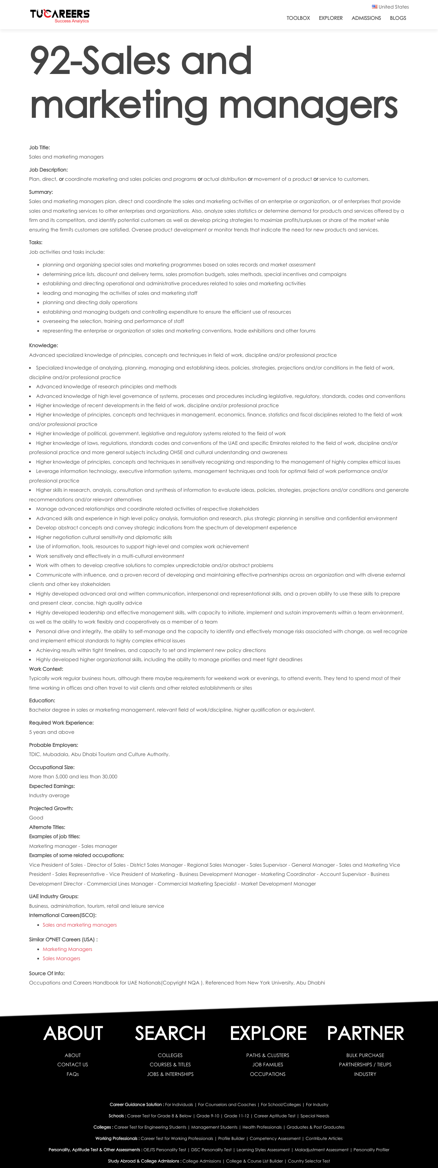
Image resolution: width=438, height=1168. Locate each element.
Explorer (331, 18)
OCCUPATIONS (268, 1074)
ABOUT (73, 1055)
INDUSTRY (365, 1074)
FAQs (73, 1074)
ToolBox (298, 18)
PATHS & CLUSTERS (267, 1055)
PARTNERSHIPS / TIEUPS (365, 1065)
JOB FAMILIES (267, 1065)
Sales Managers (61, 958)
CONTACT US (72, 1065)
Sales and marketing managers (80, 925)
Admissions (366, 18)
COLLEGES (170, 1055)
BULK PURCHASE (365, 1055)
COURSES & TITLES (170, 1065)
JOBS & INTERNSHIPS (170, 1074)
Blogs (398, 18)
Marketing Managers (68, 949)
